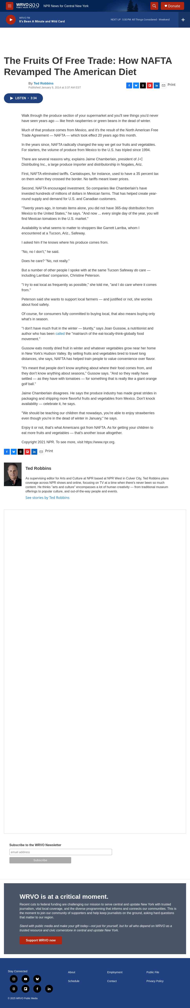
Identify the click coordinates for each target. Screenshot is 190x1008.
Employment (115, 972)
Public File (152, 972)
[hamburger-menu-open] (9, 6)
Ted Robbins (44, 83)
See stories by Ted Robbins (47, 497)
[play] (11, 19)
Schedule (73, 981)
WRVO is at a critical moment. (64, 896)
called (60, 334)
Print (171, 84)
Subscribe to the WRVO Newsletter (35, 845)
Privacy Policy (155, 981)
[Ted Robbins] (13, 474)
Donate (174, 6)
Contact (112, 981)
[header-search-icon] (154, 6)
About (71, 972)
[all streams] (184, 20)
